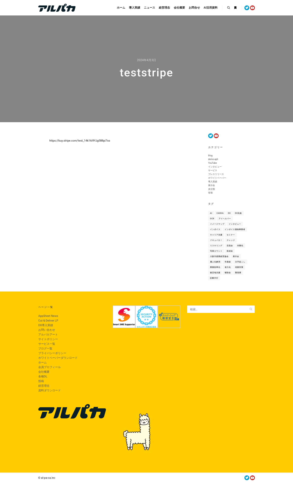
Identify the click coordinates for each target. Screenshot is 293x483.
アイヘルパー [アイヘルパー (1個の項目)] (225, 219)
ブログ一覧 (45, 348)
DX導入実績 (45, 325)
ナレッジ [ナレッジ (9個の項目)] (231, 240)
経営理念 (44, 385)
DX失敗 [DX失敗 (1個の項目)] (238, 213)
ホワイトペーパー (217, 178)
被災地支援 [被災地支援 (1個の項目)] (215, 273)
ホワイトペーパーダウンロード (58, 358)
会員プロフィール (49, 367)
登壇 (210, 192)
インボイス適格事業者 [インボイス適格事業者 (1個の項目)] (235, 229)
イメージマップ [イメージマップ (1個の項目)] (217, 224)
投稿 (41, 381)
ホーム (42, 362)
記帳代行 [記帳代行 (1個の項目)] (214, 278)
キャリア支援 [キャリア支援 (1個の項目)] (216, 235)
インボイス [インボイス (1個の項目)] (215, 229)
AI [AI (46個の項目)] (211, 213)
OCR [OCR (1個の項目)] (212, 219)
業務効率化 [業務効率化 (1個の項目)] (215, 267)
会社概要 (44, 371)
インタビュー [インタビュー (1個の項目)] (235, 224)
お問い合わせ (46, 330)
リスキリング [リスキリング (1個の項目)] (216, 246)
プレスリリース (216, 174)
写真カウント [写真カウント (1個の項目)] (216, 251)
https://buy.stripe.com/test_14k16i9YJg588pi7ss (79, 140)
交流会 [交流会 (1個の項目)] (230, 246)
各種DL (42, 376)
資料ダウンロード (49, 390)
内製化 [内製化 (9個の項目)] (240, 246)
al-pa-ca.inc (48, 477)
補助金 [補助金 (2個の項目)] (228, 273)
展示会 (211, 185)
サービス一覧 (46, 344)
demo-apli (213, 159)
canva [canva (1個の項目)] (220, 213)
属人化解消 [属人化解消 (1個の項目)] (215, 262)
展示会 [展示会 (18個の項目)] (236, 256)
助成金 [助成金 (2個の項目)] (230, 251)
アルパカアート (48, 334)
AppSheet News (48, 316)
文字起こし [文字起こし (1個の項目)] (240, 262)
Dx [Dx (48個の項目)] (229, 213)
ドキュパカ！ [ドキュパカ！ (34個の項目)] (216, 240)
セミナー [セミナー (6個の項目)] (231, 235)
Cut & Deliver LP (48, 320)
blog (210, 155)
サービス (212, 170)
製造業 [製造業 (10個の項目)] (238, 273)
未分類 (211, 189)
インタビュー (215, 166)
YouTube (212, 163)
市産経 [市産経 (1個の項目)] (228, 262)
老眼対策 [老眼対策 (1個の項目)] (239, 267)
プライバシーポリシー (52, 353)
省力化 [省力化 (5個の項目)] (228, 267)
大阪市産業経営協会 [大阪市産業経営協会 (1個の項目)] (219, 256)
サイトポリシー (48, 339)
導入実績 (212, 181)
